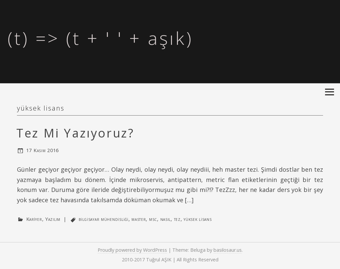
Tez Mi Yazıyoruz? (75, 133)
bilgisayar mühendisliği (103, 219)
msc (153, 219)
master (138, 219)
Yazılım (52, 219)
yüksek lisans (198, 219)
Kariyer (34, 219)
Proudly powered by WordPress (132, 250)
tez (177, 219)
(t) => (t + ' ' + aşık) (100, 38)
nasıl (165, 219)
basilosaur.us (227, 250)
